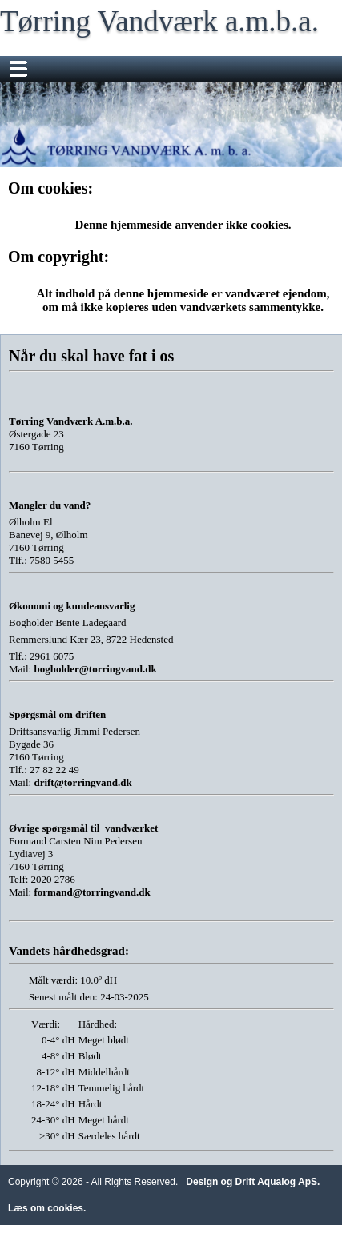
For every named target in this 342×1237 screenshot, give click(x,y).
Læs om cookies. (47, 1208)
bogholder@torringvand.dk (95, 669)
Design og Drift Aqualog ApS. (253, 1181)
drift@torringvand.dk (82, 782)
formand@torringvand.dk (92, 892)
